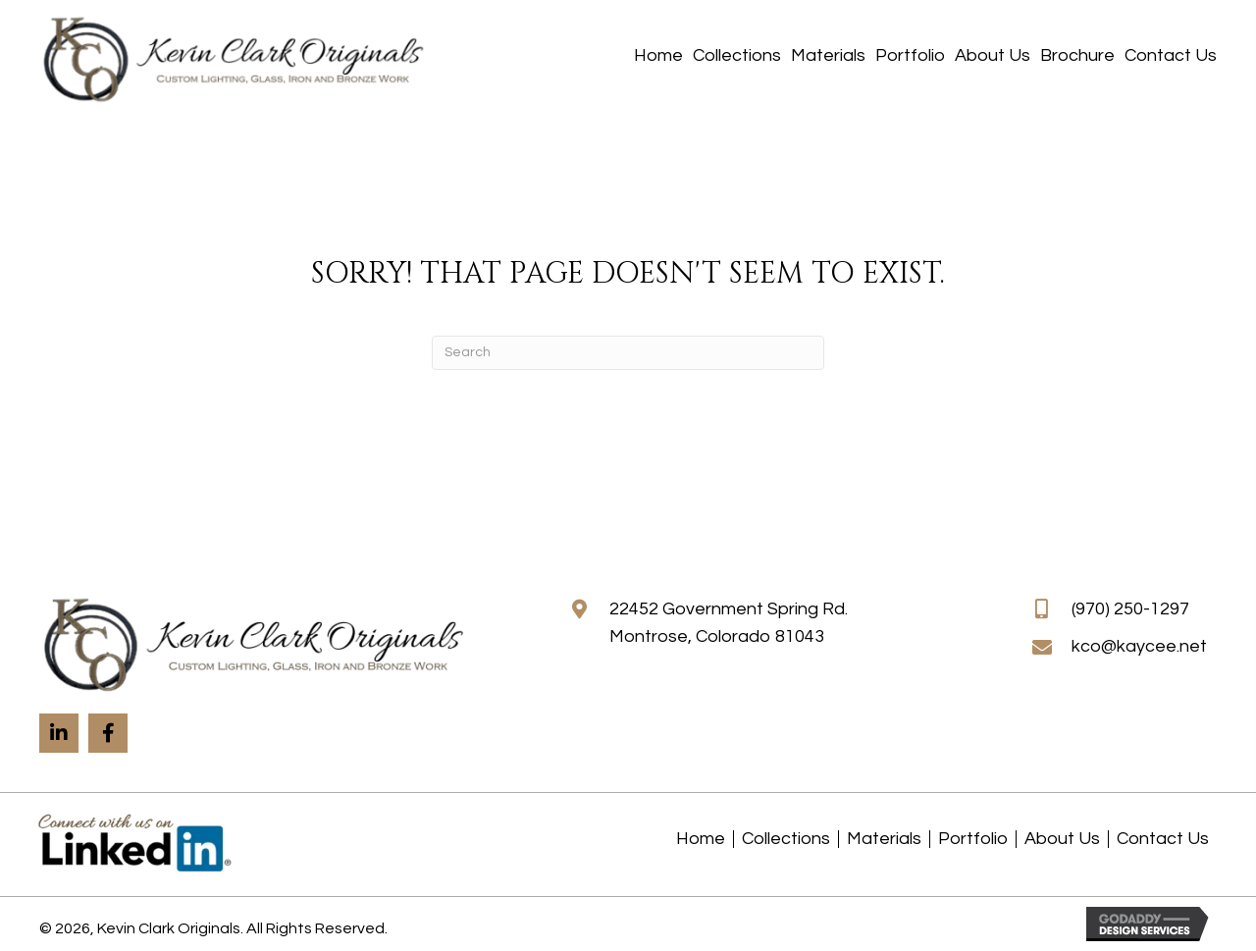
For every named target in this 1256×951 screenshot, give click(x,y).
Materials (884, 839)
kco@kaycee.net (1139, 646)
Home (700, 839)
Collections (786, 839)
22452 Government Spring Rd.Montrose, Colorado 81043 (728, 623)
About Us (1062, 839)
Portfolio (973, 839)
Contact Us (1163, 839)
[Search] (628, 353)
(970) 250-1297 (1130, 609)
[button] (58, 733)
